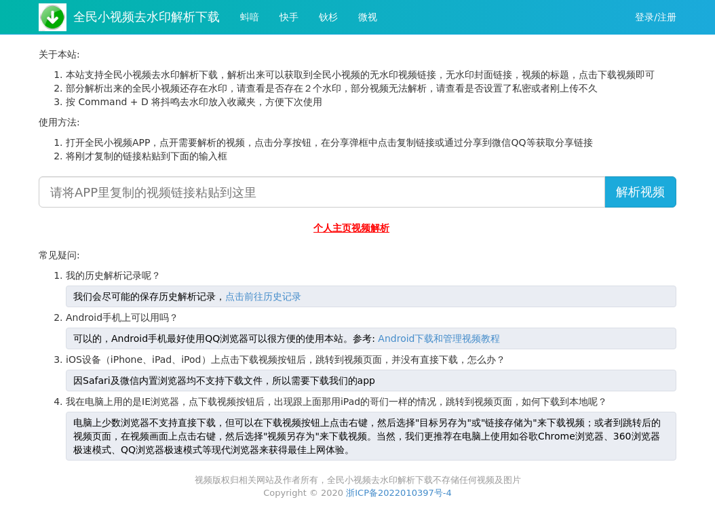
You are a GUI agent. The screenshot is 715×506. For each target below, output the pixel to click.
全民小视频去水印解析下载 (146, 16)
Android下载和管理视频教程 (439, 338)
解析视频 (640, 191)
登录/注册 (655, 17)
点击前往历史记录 (263, 296)
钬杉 (328, 17)
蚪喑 (249, 17)
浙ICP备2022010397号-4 (398, 493)
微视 (367, 17)
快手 (288, 17)
